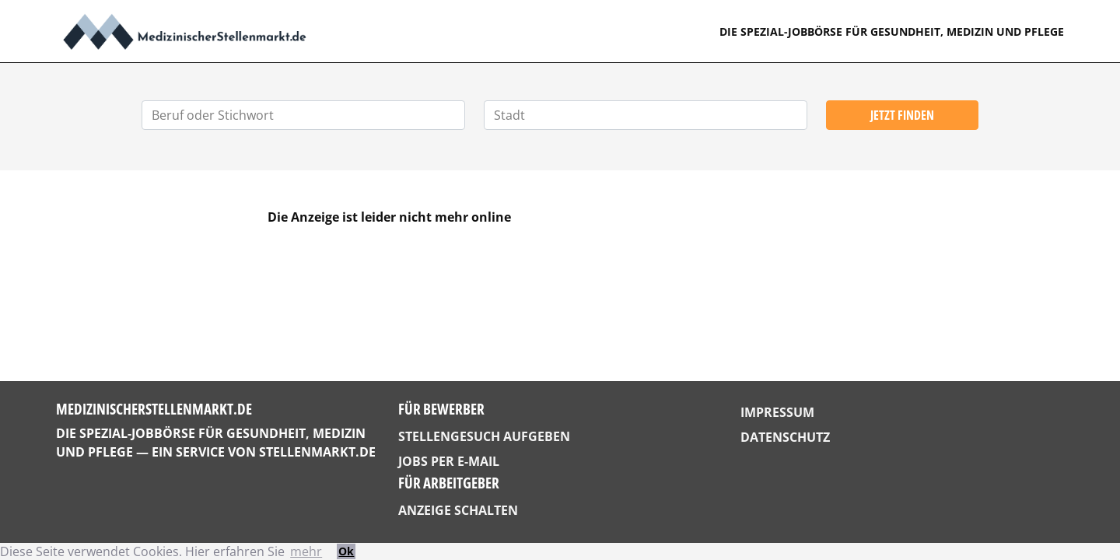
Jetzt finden (902, 115)
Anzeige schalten (458, 510)
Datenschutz (785, 437)
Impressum (777, 412)
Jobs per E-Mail (448, 461)
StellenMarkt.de (317, 451)
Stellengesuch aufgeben (484, 436)
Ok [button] (346, 551)
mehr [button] (306, 551)
